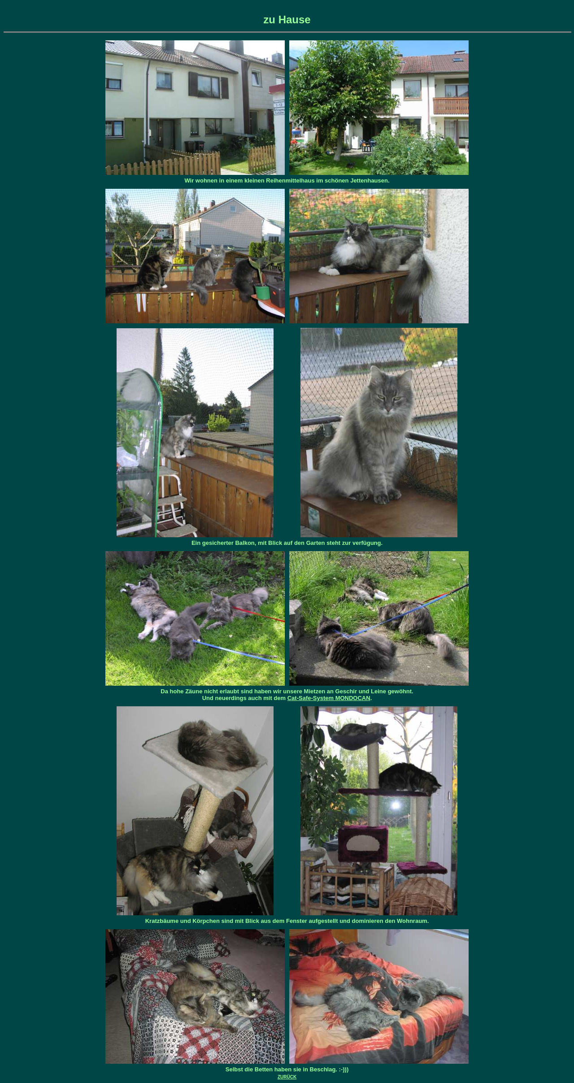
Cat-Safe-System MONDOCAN (328, 698)
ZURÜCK (287, 1076)
